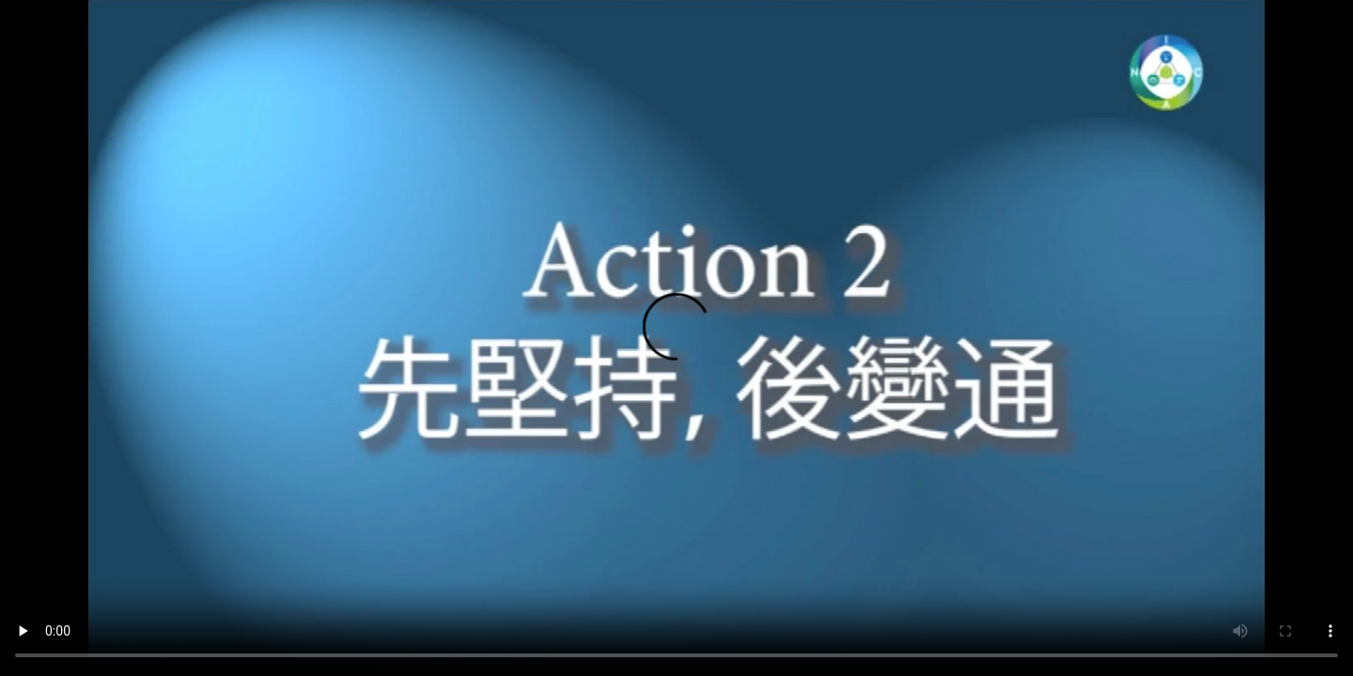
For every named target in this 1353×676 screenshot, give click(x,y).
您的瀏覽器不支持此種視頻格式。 (676, 338)
